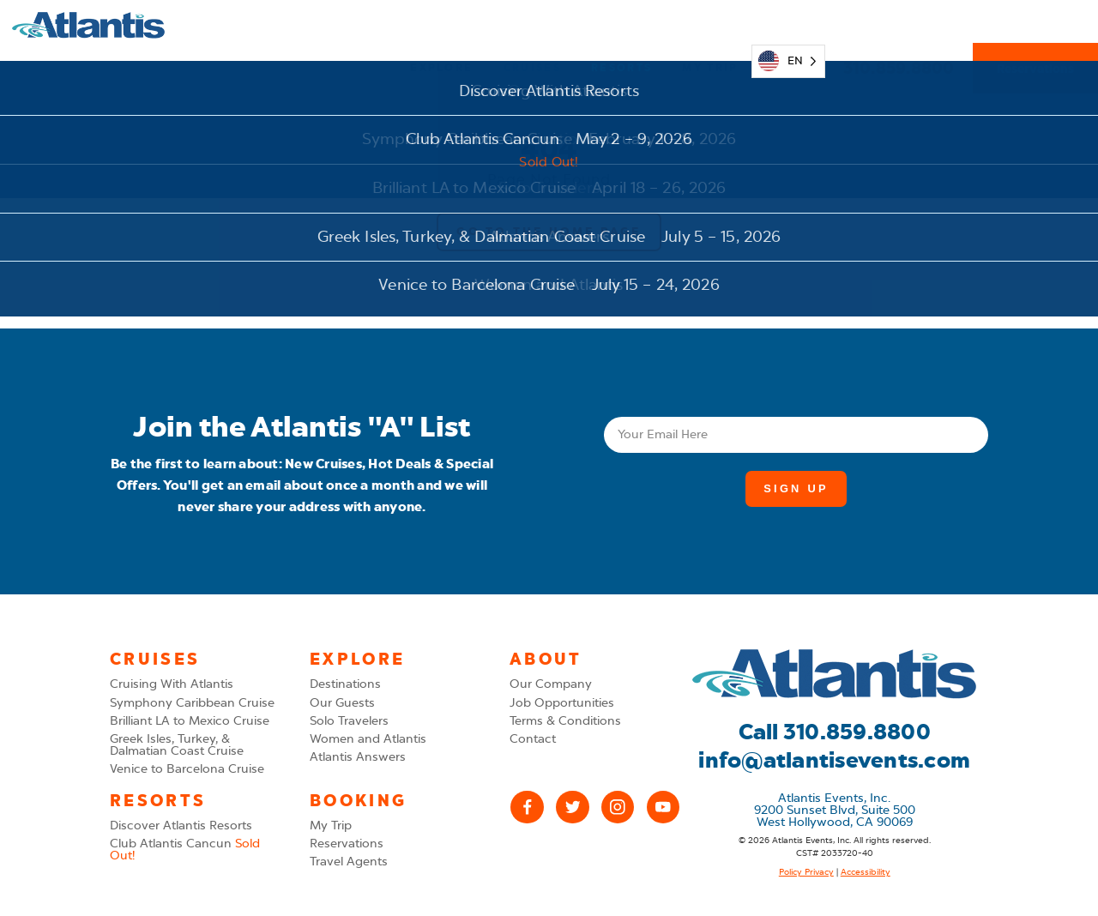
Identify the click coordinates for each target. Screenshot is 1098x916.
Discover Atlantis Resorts (181, 825)
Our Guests (342, 703)
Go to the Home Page (548, 231)
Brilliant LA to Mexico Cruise (189, 721)
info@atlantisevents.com (834, 760)
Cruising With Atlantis (171, 684)
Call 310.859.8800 (835, 732)
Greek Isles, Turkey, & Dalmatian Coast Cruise (177, 745)
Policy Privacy (806, 872)
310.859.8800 (899, 25)
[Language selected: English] (788, 25)
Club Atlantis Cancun (185, 849)
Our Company (551, 684)
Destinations (345, 684)
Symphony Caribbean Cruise (192, 703)
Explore (441, 25)
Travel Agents (349, 861)
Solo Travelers (349, 721)
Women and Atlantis (368, 739)
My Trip (710, 25)
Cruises (532, 25)
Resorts (621, 25)
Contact (533, 739)
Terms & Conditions (565, 721)
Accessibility (865, 872)
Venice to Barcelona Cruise (187, 769)
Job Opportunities (562, 703)
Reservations (1035, 25)
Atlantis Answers (358, 757)
